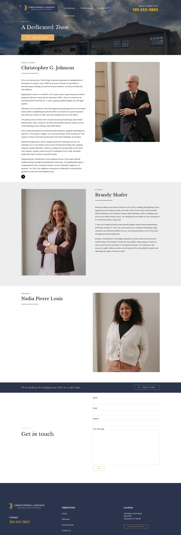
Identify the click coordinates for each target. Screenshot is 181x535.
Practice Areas (86, 8)
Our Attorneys (69, 8)
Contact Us (102, 8)
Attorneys (66, 519)
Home (64, 513)
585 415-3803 (145, 10)
